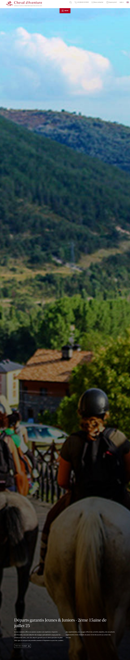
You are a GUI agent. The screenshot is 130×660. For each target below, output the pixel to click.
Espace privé (111, 2)
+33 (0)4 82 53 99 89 (82, 2)
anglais (128, 2)
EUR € (121, 2)
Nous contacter (97, 2)
